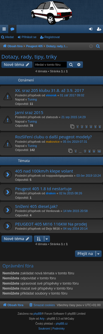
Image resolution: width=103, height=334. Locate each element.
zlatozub (52, 117)
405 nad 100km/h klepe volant (44, 171)
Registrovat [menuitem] (100, 30)
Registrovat (52, 37)
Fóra (13, 30)
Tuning (32, 99)
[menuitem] (98, 46)
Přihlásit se (29, 37)
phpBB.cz (62, 323)
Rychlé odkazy (5, 30)
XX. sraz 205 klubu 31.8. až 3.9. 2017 (49, 90)
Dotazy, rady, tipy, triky (29, 56)
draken (51, 193)
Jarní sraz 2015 (29, 112)
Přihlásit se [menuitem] (92, 30)
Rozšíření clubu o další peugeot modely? (53, 136)
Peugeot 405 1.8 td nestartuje (43, 188)
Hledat (9, 37)
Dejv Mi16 (53, 228)
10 (99, 151)
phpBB (38, 313)
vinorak (51, 95)
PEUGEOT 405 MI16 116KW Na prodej (51, 224)
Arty (42, 318)
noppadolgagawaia (59, 175)
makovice (53, 141)
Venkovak (53, 211)
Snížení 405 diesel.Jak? (36, 206)
